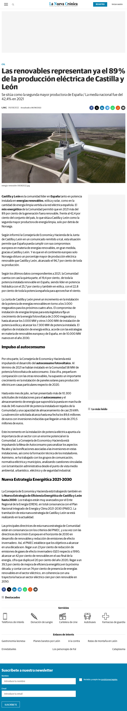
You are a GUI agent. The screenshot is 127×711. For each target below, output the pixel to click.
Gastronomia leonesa (13, 641)
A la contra (74, 641)
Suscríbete (11, 705)
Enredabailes (9, 649)
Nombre (5, 676)
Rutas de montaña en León (102, 641)
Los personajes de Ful (64, 649)
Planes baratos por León (46, 641)
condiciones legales (109, 680)
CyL (3, 65)
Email (4, 689)
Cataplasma (118, 649)
